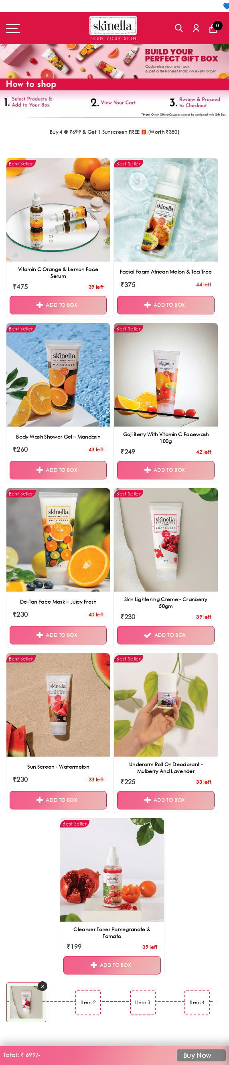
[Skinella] (113, 27)
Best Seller (21, 164)
